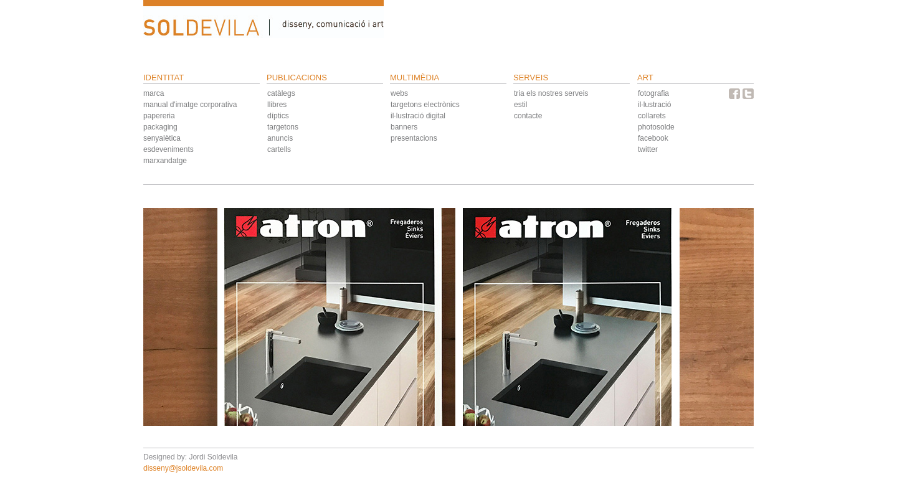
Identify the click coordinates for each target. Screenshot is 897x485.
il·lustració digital (418, 115)
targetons (282, 127)
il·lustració (654, 104)
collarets (652, 115)
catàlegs (281, 93)
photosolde (656, 127)
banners (404, 127)
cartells (279, 149)
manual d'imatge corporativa (190, 104)
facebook (653, 138)
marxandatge (165, 160)
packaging (160, 127)
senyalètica (162, 138)
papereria (159, 115)
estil (520, 104)
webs (399, 93)
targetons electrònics (425, 104)
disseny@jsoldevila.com (183, 468)
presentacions (414, 138)
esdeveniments (168, 149)
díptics (278, 115)
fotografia (653, 93)
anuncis (280, 138)
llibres (277, 104)
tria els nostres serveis (551, 93)
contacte (528, 115)
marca (153, 93)
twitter (648, 149)
